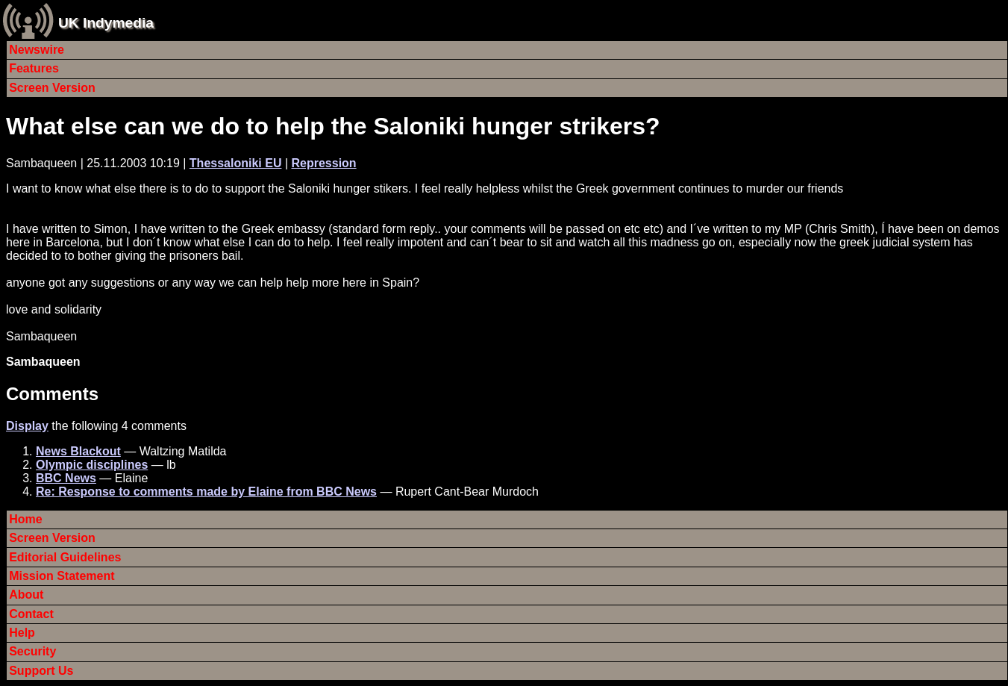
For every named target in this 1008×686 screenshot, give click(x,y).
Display (27, 426)
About (26, 594)
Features (34, 68)
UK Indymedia (106, 23)
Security (32, 651)
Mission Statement (61, 576)
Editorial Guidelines (65, 557)
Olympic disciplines (92, 464)
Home (25, 519)
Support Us (41, 670)
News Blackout (78, 451)
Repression (323, 163)
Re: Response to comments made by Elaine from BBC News (206, 491)
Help (22, 632)
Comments (52, 394)
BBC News (66, 478)
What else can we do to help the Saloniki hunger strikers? (333, 126)
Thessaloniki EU (236, 163)
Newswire (36, 49)
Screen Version (52, 87)
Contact (31, 614)
